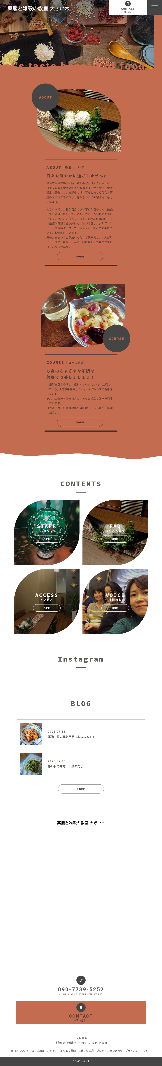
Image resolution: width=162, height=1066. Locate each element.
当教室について (20, 1050)
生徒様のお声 (86, 1050)
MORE (80, 256)
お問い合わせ (115, 1050)
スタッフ (52, 1050)
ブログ (100, 1050)
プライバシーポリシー (138, 1050)
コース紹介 (38, 1050)
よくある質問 (68, 1050)
